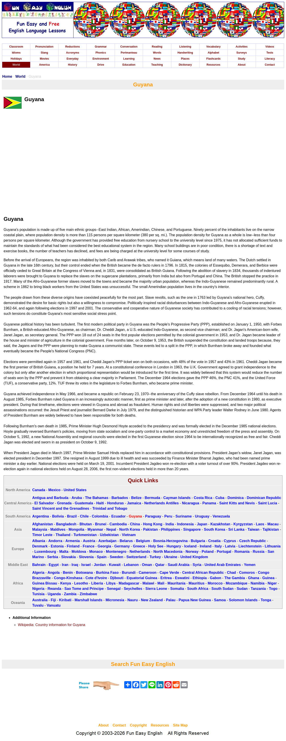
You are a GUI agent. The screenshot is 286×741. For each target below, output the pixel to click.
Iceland (190, 546)
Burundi (128, 572)
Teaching (157, 64)
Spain (102, 557)
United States (75, 490)
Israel (86, 565)
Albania (38, 541)
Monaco (96, 551)
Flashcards (213, 58)
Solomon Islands (243, 600)
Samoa (220, 600)
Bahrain (39, 565)
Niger (272, 583)
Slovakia (68, 557)
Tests (269, 52)
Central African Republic (203, 572)
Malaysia (39, 529)
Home (7, 76)
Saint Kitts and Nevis (237, 503)
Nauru (132, 600)
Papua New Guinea (195, 600)
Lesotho (81, 583)
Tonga (266, 600)
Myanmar (95, 529)
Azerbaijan (107, 541)
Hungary (173, 546)
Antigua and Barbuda (50, 498)
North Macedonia (168, 551)
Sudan (242, 589)
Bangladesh (66, 524)
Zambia (70, 594)
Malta (63, 551)
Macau (273, 524)
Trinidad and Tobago (109, 508)
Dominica (235, 498)
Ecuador (118, 516)
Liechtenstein (249, 546)
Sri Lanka (236, 529)
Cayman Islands (177, 498)
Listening (185, 46)
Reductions (72, 46)
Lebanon (131, 565)
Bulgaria (198, 541)
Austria (89, 541)
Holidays (16, 58)
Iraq (75, 565)
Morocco (215, 583)
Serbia (52, 557)
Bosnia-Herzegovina (170, 541)
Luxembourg (45, 551)
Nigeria (38, 589)
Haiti (100, 503)
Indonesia (185, 524)
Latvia (230, 546)
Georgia (104, 546)
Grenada (64, 503)
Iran (65, 565)
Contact (270, 64)
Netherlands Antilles (161, 503)
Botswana (84, 572)
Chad (231, 572)
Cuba (219, 498)
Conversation (129, 46)
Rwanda (54, 589)
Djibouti (117, 578)
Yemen (250, 565)
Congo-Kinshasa (68, 578)
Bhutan (86, 524)
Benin (68, 572)
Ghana (253, 578)
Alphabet (213, 52)
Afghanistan (42, 524)
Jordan (100, 565)
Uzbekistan (109, 535)
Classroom (16, 46)
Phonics (100, 52)
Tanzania (258, 589)
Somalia (177, 589)
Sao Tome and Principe (84, 589)
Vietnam (129, 535)
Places (185, 58)
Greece (139, 546)
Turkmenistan (85, 535)
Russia (258, 551)
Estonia (57, 546)
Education (128, 64)
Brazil (72, 516)
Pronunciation (44, 46)
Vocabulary (213, 46)
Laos (260, 524)
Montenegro (116, 551)
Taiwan (253, 529)
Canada (38, 490)
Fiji (53, 600)
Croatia (214, 541)
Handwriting (185, 52)
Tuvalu (37, 605)
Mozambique (236, 583)
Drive (100, 64)
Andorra (55, 541)
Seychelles (133, 589)
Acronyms (72, 52)
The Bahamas (96, 498)
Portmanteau (129, 52)
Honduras (115, 503)
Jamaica (134, 503)
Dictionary (185, 64)
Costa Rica (203, 498)
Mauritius (196, 583)
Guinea (268, 578)
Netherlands (140, 551)
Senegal (113, 589)
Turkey (155, 557)
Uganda (54, 594)
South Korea (214, 529)
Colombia (100, 516)
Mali (160, 583)
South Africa (197, 589)
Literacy (270, 58)
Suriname (183, 516)
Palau (171, 600)
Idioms (16, 52)
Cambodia (118, 524)
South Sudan (222, 589)
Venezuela (221, 516)
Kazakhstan (220, 524)
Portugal (224, 551)
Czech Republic (252, 541)
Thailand (63, 535)
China (135, 524)
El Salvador (44, 503)
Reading (157, 46)
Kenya (65, 583)
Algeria (38, 572)
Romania (242, 551)
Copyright (138, 725)
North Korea (129, 529)
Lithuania (273, 546)
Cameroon (147, 572)
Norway (192, 551)
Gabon (215, 578)
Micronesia (114, 600)
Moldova (79, 551)
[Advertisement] (143, 707)
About (242, 64)
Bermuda (152, 498)
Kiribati (65, 600)
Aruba (77, 498)
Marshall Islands (89, 600)
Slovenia (86, 557)
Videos (269, 46)
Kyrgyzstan (243, 524)
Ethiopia (200, 578)
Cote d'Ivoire (96, 578)
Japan (202, 524)
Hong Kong (152, 524)
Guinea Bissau (44, 583)
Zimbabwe (88, 594)
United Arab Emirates (222, 565)
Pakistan (150, 529)
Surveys (241, 52)
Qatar (160, 565)
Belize (136, 498)
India (170, 524)
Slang (44, 52)
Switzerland (136, 557)
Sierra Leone (156, 589)
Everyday (72, 58)
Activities (242, 46)
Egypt (54, 565)
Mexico (54, 490)
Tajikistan (271, 529)
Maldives (57, 529)
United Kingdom (194, 557)
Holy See (156, 546)
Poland (208, 551)
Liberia (97, 583)
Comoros (247, 572)
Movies (44, 58)
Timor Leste (42, 535)
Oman (147, 565)
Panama (209, 503)
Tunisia (38, 594)
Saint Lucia (267, 503)
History (72, 64)
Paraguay (153, 516)
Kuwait (114, 565)
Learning (129, 58)
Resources (213, 64)
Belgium (143, 541)
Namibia (257, 583)
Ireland (205, 546)
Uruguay (202, 516)
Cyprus (230, 541)
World (16, 64)
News (157, 58)
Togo (273, 589)
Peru (168, 516)
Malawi (148, 583)
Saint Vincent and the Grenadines (60, 508)
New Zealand (152, 600)
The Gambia (234, 578)
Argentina (40, 516)
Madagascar (129, 583)
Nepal (111, 529)
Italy (218, 546)
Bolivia (58, 516)
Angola (54, 572)
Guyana (135, 516)
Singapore (192, 529)
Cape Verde (169, 572)
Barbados (119, 498)
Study (241, 58)
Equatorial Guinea (142, 578)
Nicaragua (190, 503)
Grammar (101, 46)
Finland (73, 546)
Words (157, 52)
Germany (122, 546)
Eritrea (166, 578)
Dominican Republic (264, 498)
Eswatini (182, 578)
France (88, 546)
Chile (84, 516)
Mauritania (176, 583)
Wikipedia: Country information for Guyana (51, 625)
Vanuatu (54, 605)
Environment (101, 58)
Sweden (116, 557)
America (44, 64)
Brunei (100, 524)
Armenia (72, 541)
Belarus (126, 541)
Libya (111, 583)
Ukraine (170, 557)
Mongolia (76, 529)
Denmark (39, 546)
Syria (197, 565)
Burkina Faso (107, 572)
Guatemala (84, 503)
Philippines (170, 529)
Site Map (180, 725)
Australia (39, 600)
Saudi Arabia (178, 565)
